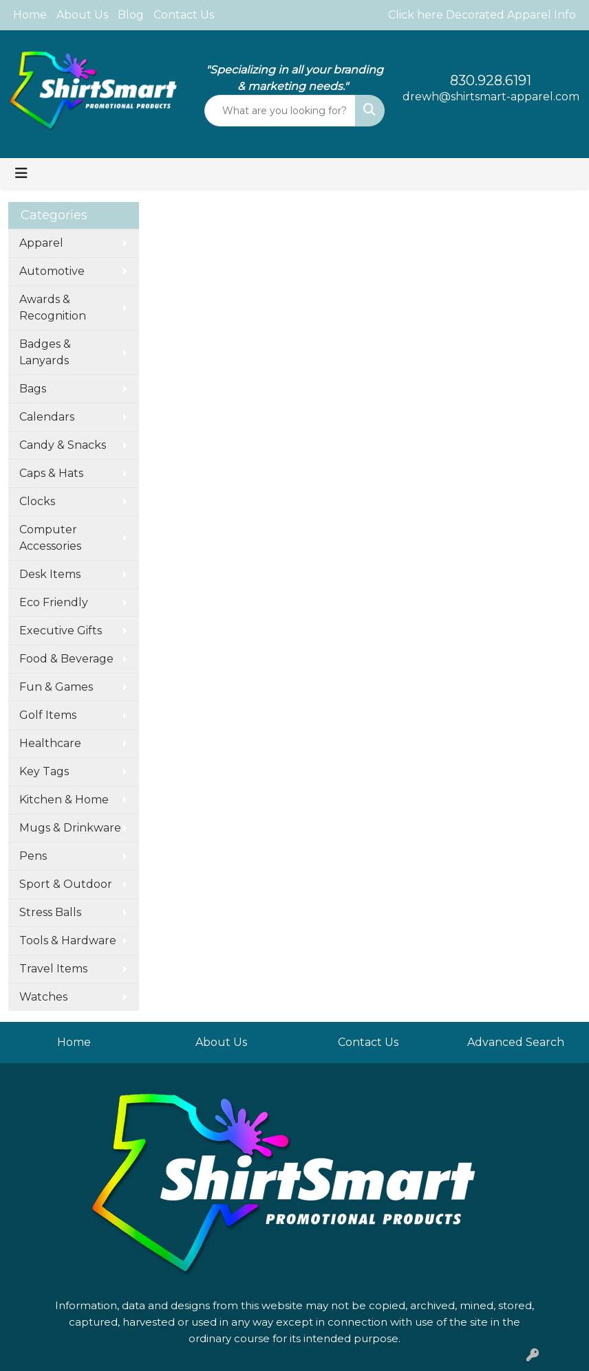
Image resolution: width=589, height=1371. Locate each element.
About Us (82, 14)
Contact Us (183, 14)
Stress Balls (50, 912)
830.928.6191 (490, 80)
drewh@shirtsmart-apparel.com (491, 96)
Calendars (46, 416)
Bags (32, 388)
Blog (131, 14)
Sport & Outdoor (65, 884)
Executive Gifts (60, 630)
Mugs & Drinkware (70, 827)
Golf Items (47, 715)
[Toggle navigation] (21, 173)
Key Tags (44, 771)
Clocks (37, 501)
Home (30, 14)
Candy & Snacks (62, 445)
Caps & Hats (51, 473)
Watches (43, 996)
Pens (33, 855)
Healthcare (50, 743)
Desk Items (50, 574)
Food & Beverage (66, 658)
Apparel (41, 242)
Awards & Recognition (52, 307)
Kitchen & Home (64, 799)
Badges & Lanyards (45, 352)
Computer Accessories (50, 538)
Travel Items (53, 968)
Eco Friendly (53, 602)
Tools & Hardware (67, 940)
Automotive (52, 271)
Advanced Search (515, 1042)
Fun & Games (56, 686)
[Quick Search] (279, 110)
